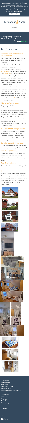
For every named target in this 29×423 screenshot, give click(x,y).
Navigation (14, 27)
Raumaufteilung (5, 71)
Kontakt (3, 405)
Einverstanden (14, 13)
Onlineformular (20, 39)
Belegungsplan (5, 399)
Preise (14, 98)
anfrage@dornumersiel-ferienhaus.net (10, 390)
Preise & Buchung (5, 396)
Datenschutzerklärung (16, 11)
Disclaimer (3, 413)
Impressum (4, 415)
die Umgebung (7, 73)
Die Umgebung (5, 403)
